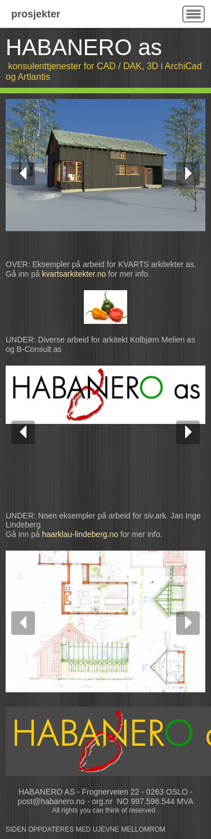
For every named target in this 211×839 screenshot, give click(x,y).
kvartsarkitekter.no (74, 273)
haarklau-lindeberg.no (80, 534)
